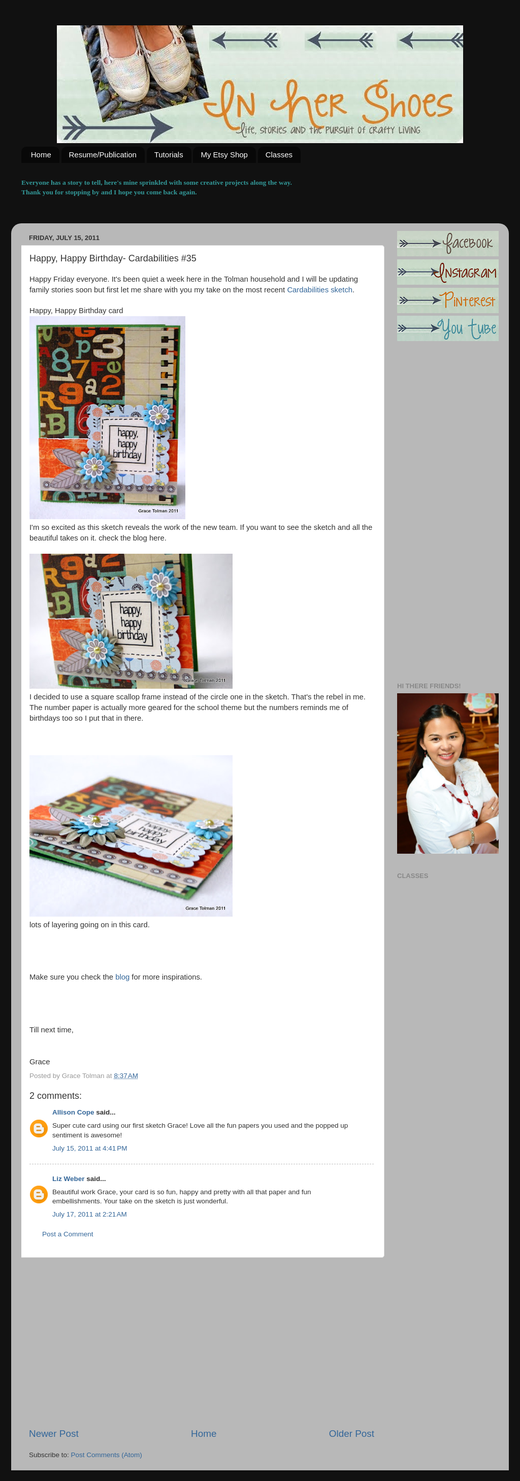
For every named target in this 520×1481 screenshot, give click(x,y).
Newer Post (54, 1433)
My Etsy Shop (224, 154)
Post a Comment (67, 1234)
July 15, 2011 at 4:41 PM (89, 1148)
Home (41, 154)
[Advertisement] (201, 1342)
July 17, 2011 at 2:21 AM (89, 1214)
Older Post (351, 1433)
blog (121, 977)
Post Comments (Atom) (106, 1455)
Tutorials (168, 154)
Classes (279, 154)
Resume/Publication (103, 154)
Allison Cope (73, 1112)
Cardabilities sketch (319, 290)
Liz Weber (68, 1179)
